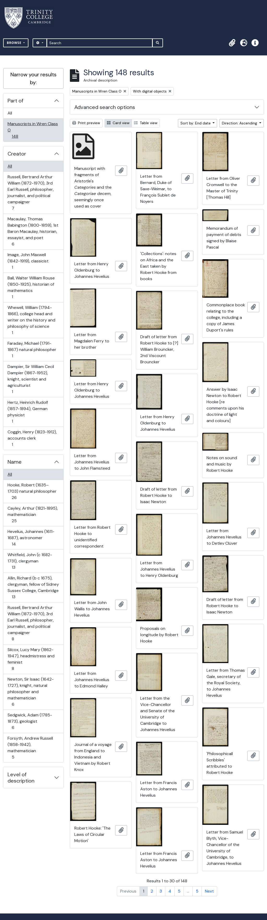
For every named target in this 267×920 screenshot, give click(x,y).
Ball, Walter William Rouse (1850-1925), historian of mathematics (31, 287)
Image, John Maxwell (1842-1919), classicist (27, 261)
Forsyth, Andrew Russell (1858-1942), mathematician (30, 747)
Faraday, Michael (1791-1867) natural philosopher (31, 349)
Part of (15, 100)
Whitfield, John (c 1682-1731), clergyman (29, 561)
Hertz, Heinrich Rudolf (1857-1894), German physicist (27, 411)
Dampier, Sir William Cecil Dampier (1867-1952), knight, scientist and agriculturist (30, 379)
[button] (232, 43)
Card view (118, 122)
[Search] (100, 42)
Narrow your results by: (33, 78)
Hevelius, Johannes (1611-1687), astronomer (30, 537)
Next (209, 891)
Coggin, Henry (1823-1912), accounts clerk (32, 438)
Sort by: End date (196, 123)
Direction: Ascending (240, 123)
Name (15, 461)
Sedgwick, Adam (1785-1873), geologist (29, 721)
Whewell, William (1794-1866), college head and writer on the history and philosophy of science (31, 320)
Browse (14, 43)
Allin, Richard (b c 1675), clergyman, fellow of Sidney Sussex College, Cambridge (33, 587)
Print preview (86, 122)
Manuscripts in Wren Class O (32, 130)
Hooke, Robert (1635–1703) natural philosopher (32, 491)
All (10, 113)
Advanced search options (104, 107)
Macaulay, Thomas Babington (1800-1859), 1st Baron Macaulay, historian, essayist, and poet (32, 231)
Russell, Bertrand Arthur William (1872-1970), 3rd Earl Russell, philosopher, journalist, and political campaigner (30, 192)
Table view (145, 122)
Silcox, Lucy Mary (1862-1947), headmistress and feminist (30, 659)
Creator (17, 153)
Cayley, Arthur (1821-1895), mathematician (32, 514)
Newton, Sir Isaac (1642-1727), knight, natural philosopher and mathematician (30, 692)
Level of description (21, 777)
